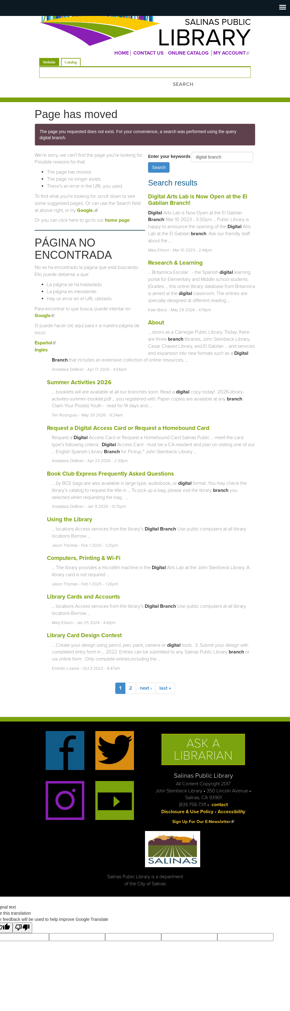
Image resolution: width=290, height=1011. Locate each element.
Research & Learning (175, 254)
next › (146, 680)
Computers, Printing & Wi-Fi (83, 549)
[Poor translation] (22, 919)
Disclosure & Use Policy (187, 803)
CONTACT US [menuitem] (148, 55)
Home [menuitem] (121, 55)
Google (44, 307)
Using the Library (69, 510)
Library (197, 39)
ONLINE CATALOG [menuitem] (188, 55)
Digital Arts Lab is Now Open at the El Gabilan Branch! (197, 191)
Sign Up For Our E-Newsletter (203, 813)
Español (45, 334)
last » (165, 680)
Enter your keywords (170, 147)
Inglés (41, 341)
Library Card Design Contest (84, 626)
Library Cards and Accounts (83, 588)
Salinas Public (212, 23)
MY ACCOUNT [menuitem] (232, 55)
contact (220, 796)
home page (117, 212)
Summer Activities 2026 (79, 373)
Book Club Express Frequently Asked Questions (110, 465)
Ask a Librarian (203, 740)
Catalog (71, 64)
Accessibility (231, 803)
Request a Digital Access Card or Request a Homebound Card (128, 419)
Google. (87, 202)
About (156, 313)
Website (51, 63)
